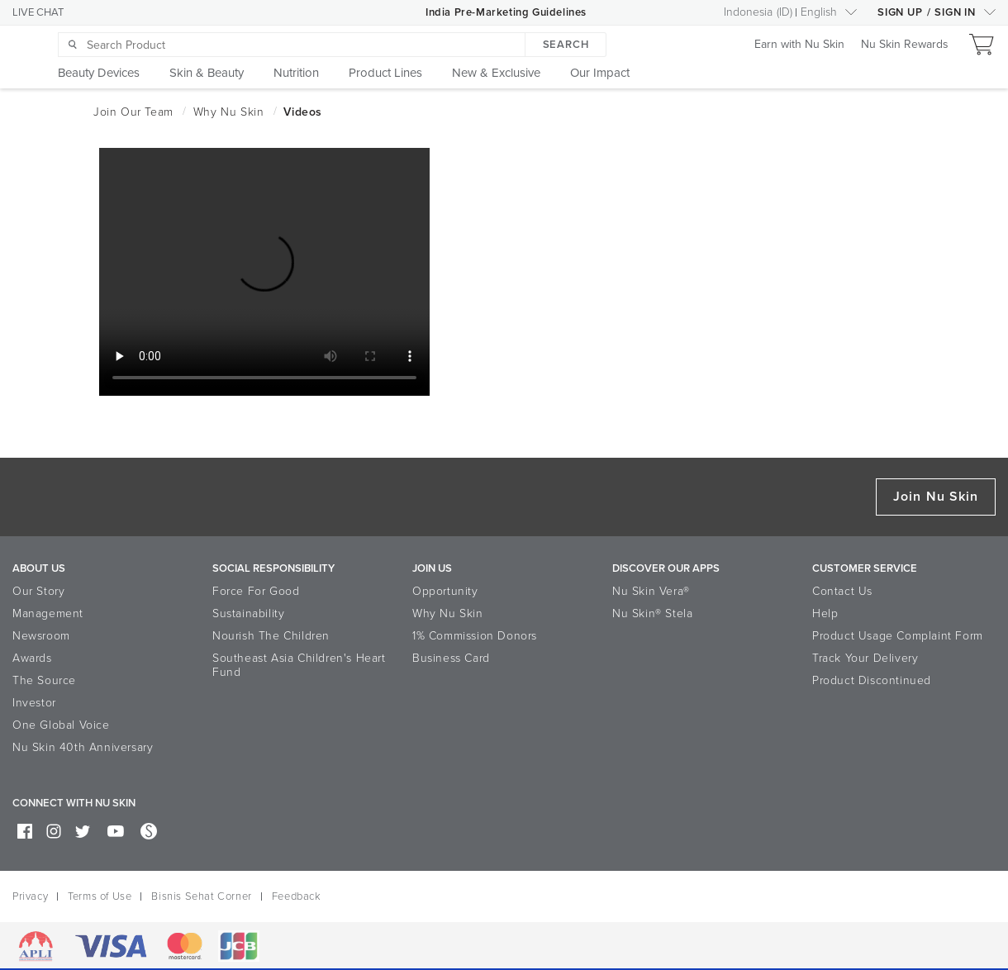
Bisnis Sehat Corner (201, 896)
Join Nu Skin (935, 496)
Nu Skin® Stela (652, 613)
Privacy (30, 896)
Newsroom (41, 636)
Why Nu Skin (447, 613)
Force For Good (255, 591)
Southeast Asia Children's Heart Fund (299, 665)
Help (825, 613)
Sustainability (248, 613)
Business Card (451, 658)
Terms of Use (99, 896)
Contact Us (842, 591)
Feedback (296, 896)
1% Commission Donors (474, 636)
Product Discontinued (871, 680)
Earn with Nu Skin (799, 45)
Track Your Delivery (865, 658)
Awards (32, 658)
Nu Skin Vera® (651, 591)
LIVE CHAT (38, 12)
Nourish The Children (271, 636)
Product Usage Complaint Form (897, 636)
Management (47, 613)
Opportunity (445, 591)
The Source (44, 680)
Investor (34, 703)
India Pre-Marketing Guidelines (506, 12)
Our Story (38, 591)
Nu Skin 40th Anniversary (82, 747)
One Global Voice (61, 725)
